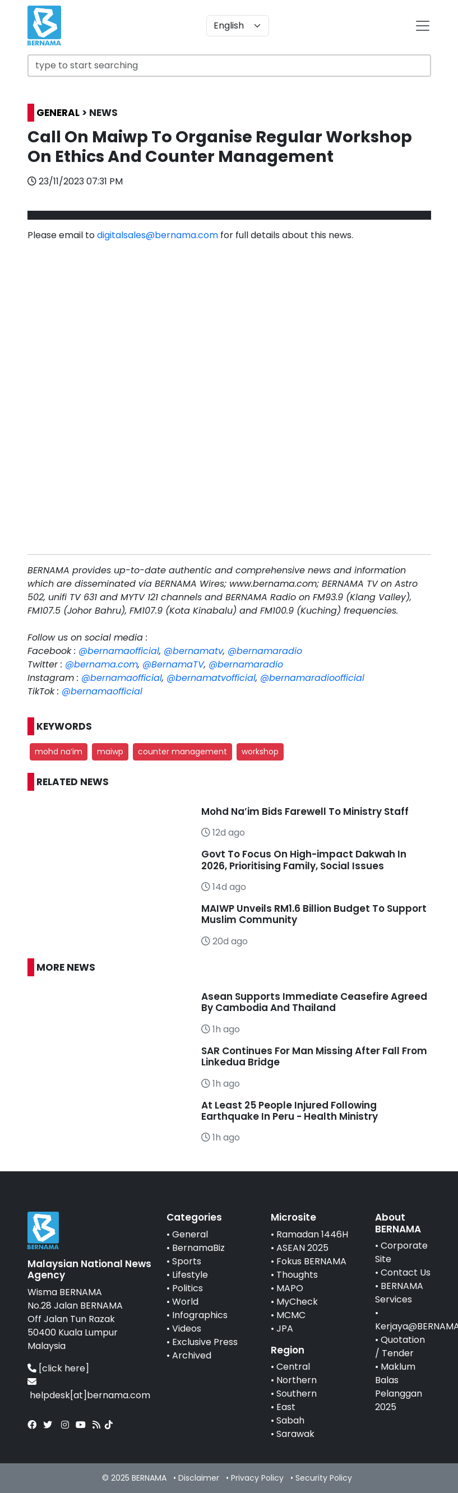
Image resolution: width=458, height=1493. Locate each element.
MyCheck (297, 1301)
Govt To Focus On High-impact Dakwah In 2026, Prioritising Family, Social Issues (303, 859)
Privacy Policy (257, 1477)
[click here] (64, 1368)
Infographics (200, 1315)
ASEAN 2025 (302, 1247)
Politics (187, 1288)
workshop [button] (260, 751)
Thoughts (297, 1274)
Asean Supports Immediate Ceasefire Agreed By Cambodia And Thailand (314, 1002)
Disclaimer (198, 1477)
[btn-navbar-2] (422, 25)
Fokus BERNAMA (311, 1261)
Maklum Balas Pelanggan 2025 (398, 1386)
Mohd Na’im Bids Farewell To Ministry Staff (305, 811)
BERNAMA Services (399, 1292)
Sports (186, 1261)
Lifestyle (190, 1274)
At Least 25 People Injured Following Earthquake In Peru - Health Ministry (289, 1110)
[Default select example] (237, 25)
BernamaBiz (198, 1247)
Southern (296, 1393)
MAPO (289, 1288)
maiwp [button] (110, 751)
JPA (284, 1328)
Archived (191, 1355)
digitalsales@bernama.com (157, 235)
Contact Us (406, 1272)
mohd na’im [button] (58, 751)
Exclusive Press (205, 1342)
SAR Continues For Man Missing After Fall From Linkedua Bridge (314, 1056)
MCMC (291, 1315)
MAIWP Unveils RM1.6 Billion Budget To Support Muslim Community (314, 914)
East (285, 1407)
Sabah (290, 1420)
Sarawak (295, 1433)
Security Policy (323, 1477)
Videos (186, 1328)
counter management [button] (182, 751)
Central (293, 1366)
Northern (296, 1380)
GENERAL (58, 112)
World (185, 1301)
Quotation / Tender (400, 1346)
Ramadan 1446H (312, 1234)
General (190, 1234)
